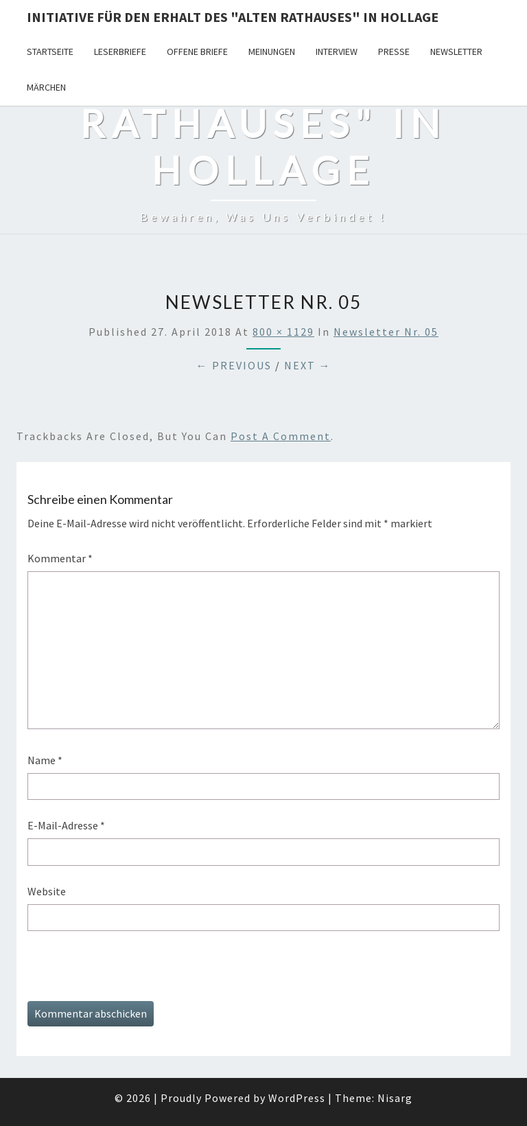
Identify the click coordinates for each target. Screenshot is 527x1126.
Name (44, 760)
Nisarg (394, 1098)
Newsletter (456, 51)
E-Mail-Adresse (66, 825)
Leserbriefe (120, 51)
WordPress (296, 1098)
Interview (337, 51)
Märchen (46, 87)
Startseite (50, 51)
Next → (307, 365)
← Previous (234, 365)
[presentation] (131, 974)
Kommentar (60, 558)
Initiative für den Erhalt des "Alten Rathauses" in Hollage (232, 16)
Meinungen (271, 51)
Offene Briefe (197, 51)
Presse (394, 51)
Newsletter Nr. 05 (385, 331)
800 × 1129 (283, 331)
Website (46, 891)
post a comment (281, 436)
